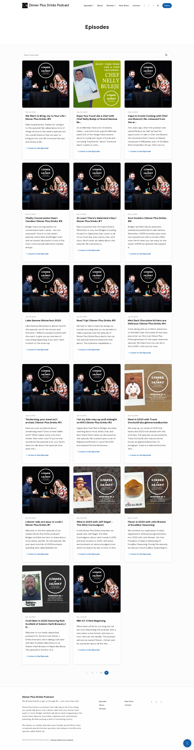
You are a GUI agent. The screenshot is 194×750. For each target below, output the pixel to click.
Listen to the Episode (36, 148)
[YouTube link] (153, 5)
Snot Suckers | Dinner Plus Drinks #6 (147, 219)
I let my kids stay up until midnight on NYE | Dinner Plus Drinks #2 (97, 421)
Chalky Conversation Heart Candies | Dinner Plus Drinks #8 (43, 219)
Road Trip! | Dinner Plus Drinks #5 (96, 320)
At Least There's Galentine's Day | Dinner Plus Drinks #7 (96, 219)
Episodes (88, 5)
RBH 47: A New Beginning (91, 620)
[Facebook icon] (156, 702)
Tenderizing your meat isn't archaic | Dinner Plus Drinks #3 (43, 421)
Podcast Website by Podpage (61, 740)
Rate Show (124, 5)
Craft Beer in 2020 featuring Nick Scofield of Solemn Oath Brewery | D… (45, 624)
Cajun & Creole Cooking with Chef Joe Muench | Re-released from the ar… (147, 119)
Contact (136, 5)
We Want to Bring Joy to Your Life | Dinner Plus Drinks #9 (45, 117)
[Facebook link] (149, 5)
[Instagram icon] (151, 702)
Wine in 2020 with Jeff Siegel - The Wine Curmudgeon (95, 523)
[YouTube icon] (161, 702)
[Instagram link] (144, 5)
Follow (167, 5)
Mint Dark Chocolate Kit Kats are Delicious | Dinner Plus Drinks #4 (147, 322)
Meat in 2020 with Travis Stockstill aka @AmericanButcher (148, 421)
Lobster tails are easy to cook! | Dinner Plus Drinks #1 (44, 523)
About (100, 5)
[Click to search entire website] (158, 5)
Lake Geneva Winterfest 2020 (43, 320)
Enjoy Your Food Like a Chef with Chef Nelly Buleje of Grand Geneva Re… (97, 119)
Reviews (110, 5)
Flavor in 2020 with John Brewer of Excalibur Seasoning (147, 523)
